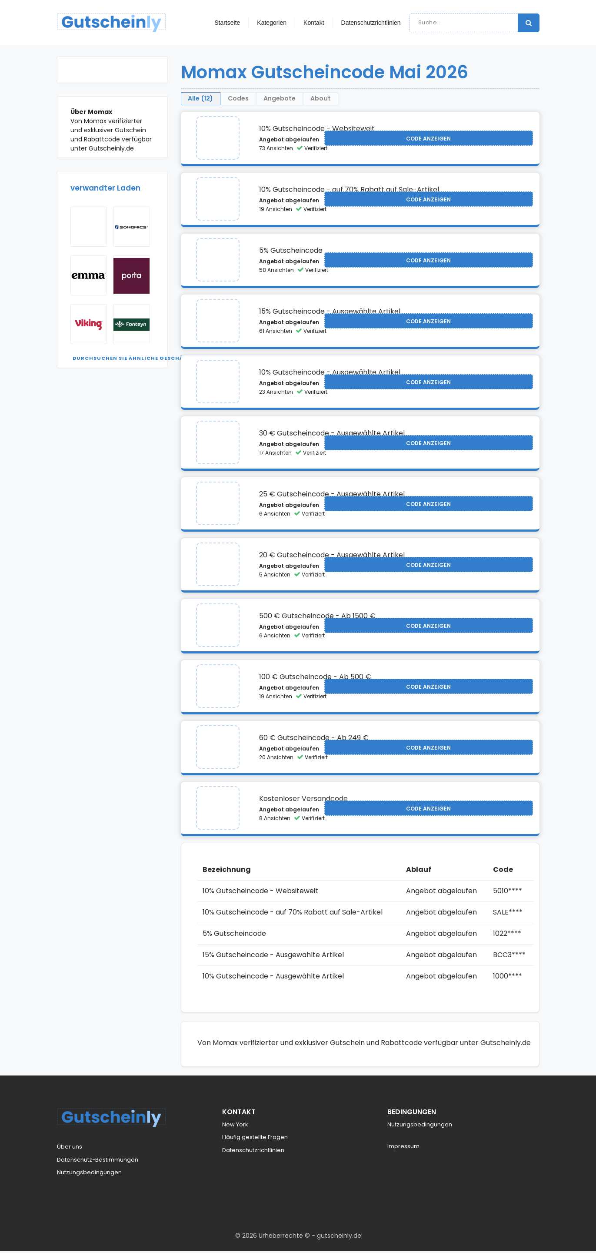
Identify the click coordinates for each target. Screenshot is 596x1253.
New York (235, 1126)
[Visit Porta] (131, 275)
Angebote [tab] (337, 99)
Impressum (403, 1148)
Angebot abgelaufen (289, 141)
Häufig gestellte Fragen (255, 1139)
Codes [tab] (273, 99)
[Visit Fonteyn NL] (131, 324)
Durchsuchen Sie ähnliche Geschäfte (133, 358)
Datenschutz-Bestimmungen (97, 1161)
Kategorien (271, 22)
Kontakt (313, 22)
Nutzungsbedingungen (89, 1174)
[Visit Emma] (89, 275)
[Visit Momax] (218, 140)
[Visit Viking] (89, 324)
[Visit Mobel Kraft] (89, 226)
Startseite (227, 22)
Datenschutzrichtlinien (371, 22)
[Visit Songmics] (131, 226)
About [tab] (401, 99)
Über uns (69, 1149)
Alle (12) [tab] (212, 99)
